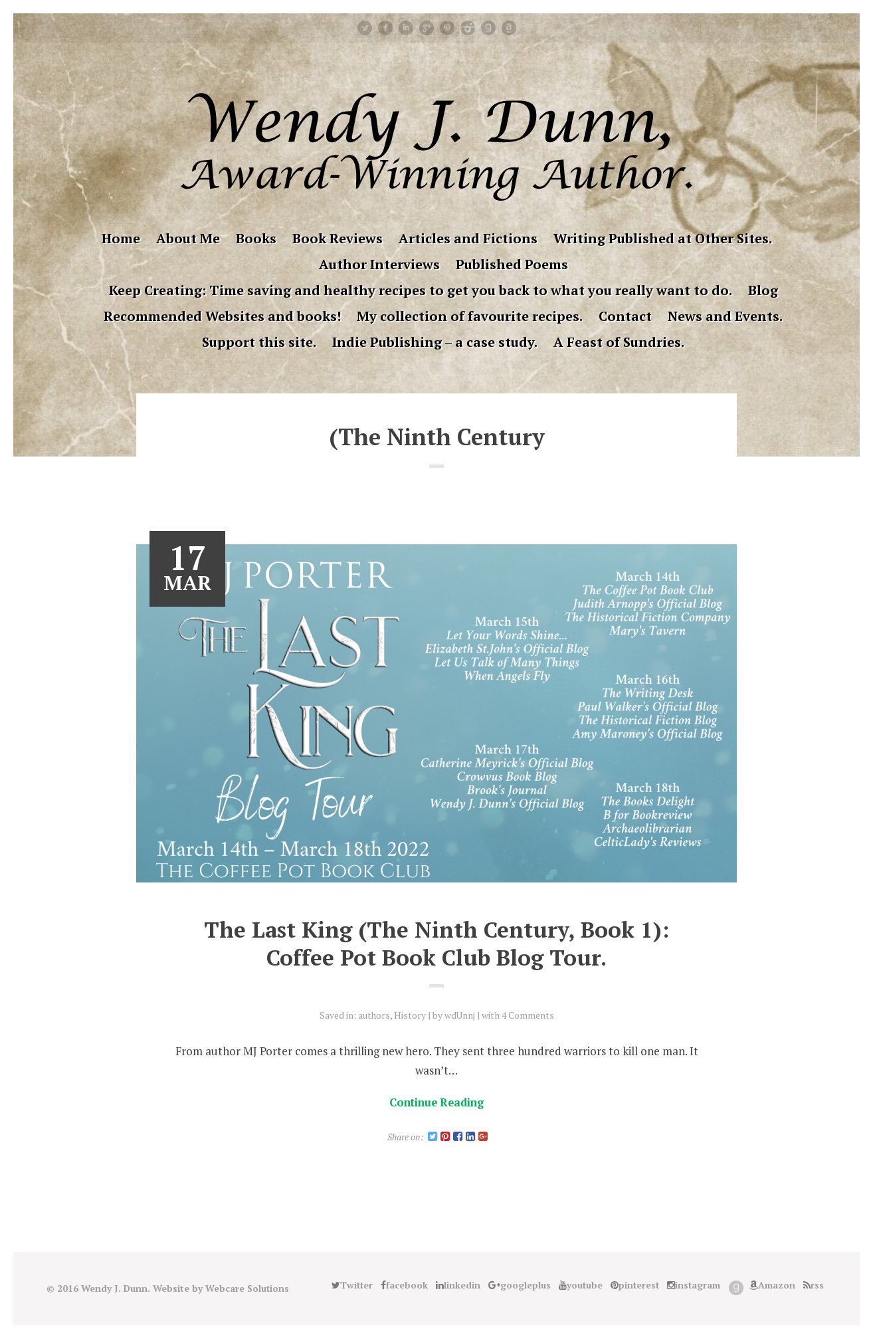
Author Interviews (379, 264)
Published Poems (512, 264)
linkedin (406, 28)
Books (256, 238)
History (410, 1015)
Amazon (509, 28)
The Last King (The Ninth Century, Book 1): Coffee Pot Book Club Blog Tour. (436, 943)
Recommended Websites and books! (222, 316)
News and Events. (725, 316)
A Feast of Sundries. (618, 342)
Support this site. (259, 342)
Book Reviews (337, 238)
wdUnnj (460, 1015)
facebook (385, 28)
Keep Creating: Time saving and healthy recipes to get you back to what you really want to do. (420, 290)
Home (121, 238)
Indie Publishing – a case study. (434, 342)
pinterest (447, 28)
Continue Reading (436, 1102)
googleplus (426, 28)
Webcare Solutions (247, 1289)
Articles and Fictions (468, 238)
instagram (467, 28)
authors (373, 1015)
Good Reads (488, 28)
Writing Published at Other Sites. (662, 238)
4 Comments (528, 1015)
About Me (188, 238)
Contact (625, 316)
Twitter (364, 28)
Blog (763, 290)
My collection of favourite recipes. (470, 316)
